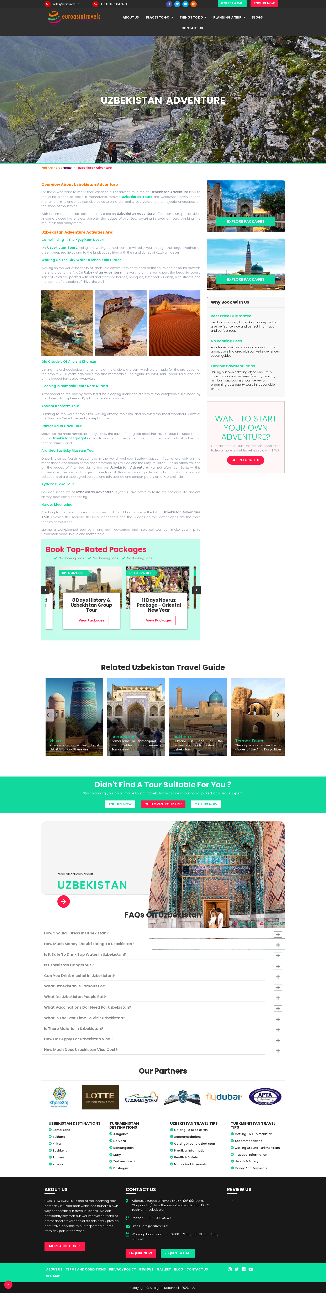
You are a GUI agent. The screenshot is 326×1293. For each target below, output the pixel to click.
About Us (131, 17)
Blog (178, 1269)
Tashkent (60, 1150)
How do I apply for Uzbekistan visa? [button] (163, 1039)
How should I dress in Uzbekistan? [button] (163, 934)
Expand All (244, 924)
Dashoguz (120, 1168)
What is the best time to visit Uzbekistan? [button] (163, 1018)
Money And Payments (190, 1164)
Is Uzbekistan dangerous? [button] (163, 965)
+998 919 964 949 (114, 4)
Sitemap (53, 1276)
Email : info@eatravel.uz (150, 1226)
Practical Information (190, 1150)
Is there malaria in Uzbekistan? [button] (163, 1029)
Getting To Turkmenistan (254, 1134)
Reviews (146, 1269)
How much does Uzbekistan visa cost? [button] (163, 1050)
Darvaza (119, 1141)
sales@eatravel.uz (66, 4)
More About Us (64, 1246)
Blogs (257, 17)
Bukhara (59, 1137)
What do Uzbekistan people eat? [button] (163, 997)
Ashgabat (120, 1134)
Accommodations (187, 1137)
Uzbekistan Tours (137, 196)
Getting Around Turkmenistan (257, 1148)
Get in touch (243, 460)
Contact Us (192, 28)
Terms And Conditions (86, 1269)
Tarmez (58, 1157)
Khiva (57, 1144)
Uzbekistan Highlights (70, 438)
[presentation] (45, 590)
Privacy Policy (122, 1269)
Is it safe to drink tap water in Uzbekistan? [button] (163, 955)
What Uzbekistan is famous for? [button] (163, 986)
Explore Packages (245, 221)
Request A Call (177, 1253)
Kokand (58, 1164)
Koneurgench (123, 1148)
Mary (117, 1155)
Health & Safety (186, 1157)
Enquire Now (120, 804)
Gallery (164, 1269)
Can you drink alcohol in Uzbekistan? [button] (163, 976)
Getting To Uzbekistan (191, 1130)
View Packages (78, 620)
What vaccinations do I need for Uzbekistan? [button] (163, 1008)
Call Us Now (206, 804)
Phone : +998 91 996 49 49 (151, 1218)
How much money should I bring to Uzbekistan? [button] (163, 944)
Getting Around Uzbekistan (194, 1144)
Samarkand (61, 1130)
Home (67, 168)
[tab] (163, 933)
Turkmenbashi (124, 1161)
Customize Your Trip (163, 804)
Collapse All (272, 924)
